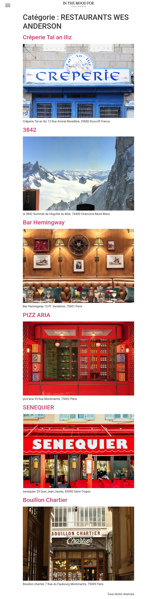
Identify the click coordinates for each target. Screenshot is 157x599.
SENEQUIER (38, 407)
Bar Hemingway (44, 222)
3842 (29, 129)
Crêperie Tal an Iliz (47, 37)
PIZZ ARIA (36, 314)
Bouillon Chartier (45, 499)
